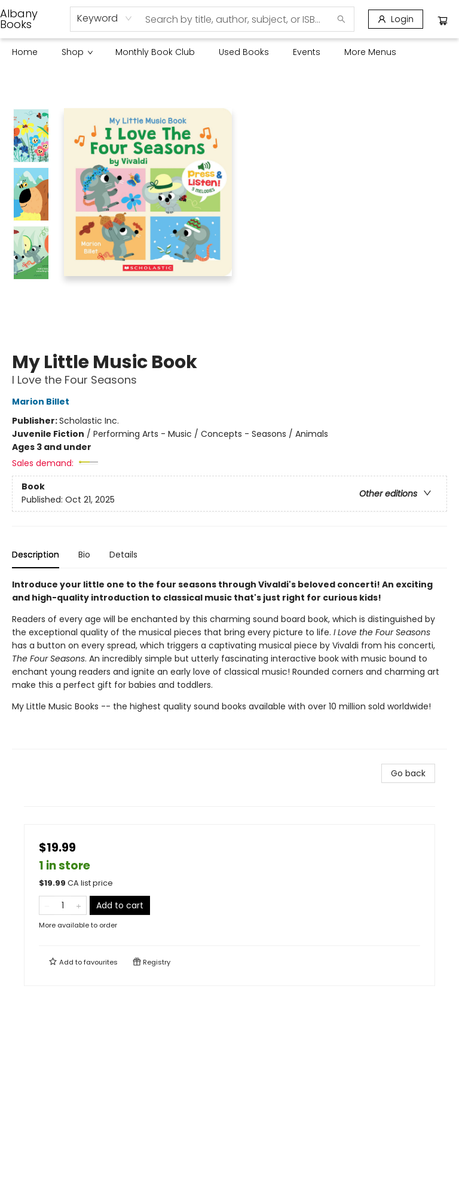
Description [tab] (35, 555)
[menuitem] (25, 52)
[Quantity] (62, 905)
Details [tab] (123, 555)
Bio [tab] (84, 555)
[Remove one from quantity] (46, 905)
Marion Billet (42, 402)
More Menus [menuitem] (370, 52)
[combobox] (105, 18)
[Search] (341, 19)
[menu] (229, 52)
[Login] (395, 19)
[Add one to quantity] (78, 905)
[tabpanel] (229, 663)
